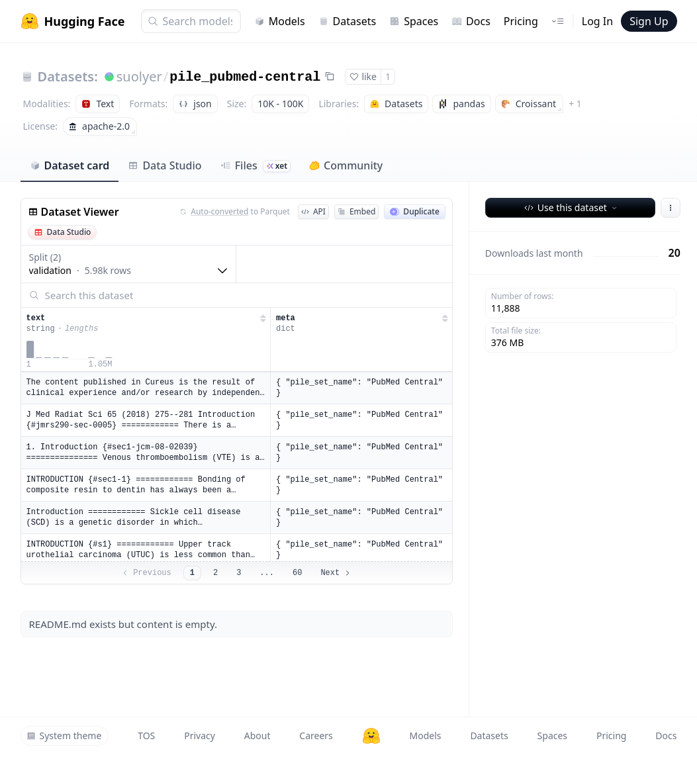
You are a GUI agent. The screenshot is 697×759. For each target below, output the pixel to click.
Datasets (347, 21)
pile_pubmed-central (244, 77)
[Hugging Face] (371, 736)
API (313, 211)
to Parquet (235, 211)
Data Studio (164, 165)
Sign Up (648, 21)
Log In (597, 21)
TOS (146, 735)
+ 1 (575, 103)
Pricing (521, 21)
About (257, 735)
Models (279, 21)
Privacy (199, 735)
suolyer (139, 76)
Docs (470, 21)
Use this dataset (571, 207)
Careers (315, 735)
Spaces (413, 21)
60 (297, 573)
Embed (356, 211)
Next (335, 573)
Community (346, 165)
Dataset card (70, 165)
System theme (64, 735)
